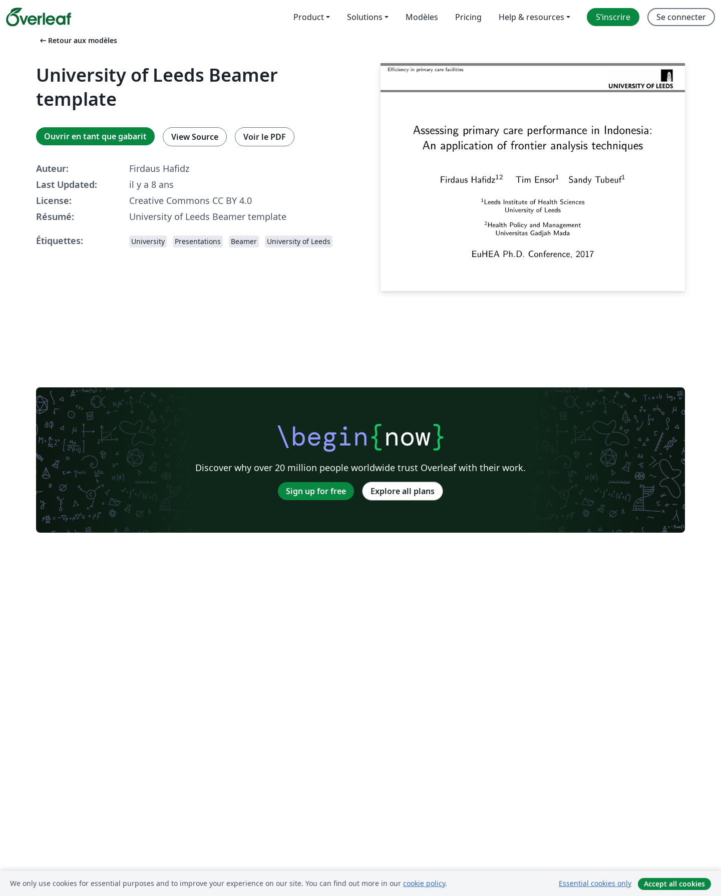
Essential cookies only (595, 883)
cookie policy (424, 883)
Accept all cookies (674, 883)
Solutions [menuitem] (365, 17)
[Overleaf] (38, 17)
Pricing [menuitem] (468, 17)
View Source (194, 136)
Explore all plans (403, 491)
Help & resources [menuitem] (531, 17)
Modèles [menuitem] (422, 17)
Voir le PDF (264, 136)
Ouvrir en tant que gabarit (95, 136)
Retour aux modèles (77, 40)
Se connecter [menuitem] (681, 17)
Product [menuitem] (308, 17)
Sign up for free (316, 491)
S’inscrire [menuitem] (613, 17)
